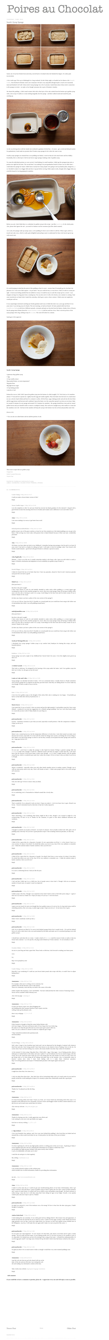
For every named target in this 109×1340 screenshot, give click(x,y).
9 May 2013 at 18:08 (21, 543)
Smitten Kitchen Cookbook (34, 310)
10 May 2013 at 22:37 (26, 705)
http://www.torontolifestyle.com (26, 1177)
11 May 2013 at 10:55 (28, 891)
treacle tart (59, 224)
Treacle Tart (10, 476)
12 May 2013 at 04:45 (25, 1022)
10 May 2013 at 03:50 (32, 611)
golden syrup (25, 482)
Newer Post (11, 1328)
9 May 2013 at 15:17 (26, 494)
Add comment (11, 1275)
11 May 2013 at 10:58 (28, 916)
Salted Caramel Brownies (14, 474)
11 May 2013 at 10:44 (28, 813)
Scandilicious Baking (12, 308)
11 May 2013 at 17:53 (25, 1004)
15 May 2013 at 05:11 (28, 1131)
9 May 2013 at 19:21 (28, 557)
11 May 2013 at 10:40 (28, 765)
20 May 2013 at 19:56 (22, 1185)
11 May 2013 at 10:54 (28, 879)
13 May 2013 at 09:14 (28, 1086)
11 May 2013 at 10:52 (28, 854)
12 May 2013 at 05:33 (27, 1043)
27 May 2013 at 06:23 (30, 1215)
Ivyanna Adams (16, 948)
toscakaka (14, 751)
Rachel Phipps (16, 569)
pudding (34, 482)
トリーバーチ (28, 1013)
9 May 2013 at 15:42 (30, 505)
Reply (13, 500)
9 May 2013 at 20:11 (26, 569)
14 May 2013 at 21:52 (25, 1115)
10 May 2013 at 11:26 (23, 653)
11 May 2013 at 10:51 (28, 839)
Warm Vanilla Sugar (18, 505)
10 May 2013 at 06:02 (34, 641)
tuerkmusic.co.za (24, 1158)
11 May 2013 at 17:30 (25, 981)
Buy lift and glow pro (32, 1106)
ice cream (32, 312)
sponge (40, 482)
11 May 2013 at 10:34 (28, 731)
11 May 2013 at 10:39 (28, 747)
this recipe (48, 938)
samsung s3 (26, 996)
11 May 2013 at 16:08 (26, 969)
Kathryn (14, 653)
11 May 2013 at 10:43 (28, 800)
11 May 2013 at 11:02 (28, 927)
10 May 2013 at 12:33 (29, 666)
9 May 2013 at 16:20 (36, 528)
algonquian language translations (36, 1269)
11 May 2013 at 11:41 (28, 948)
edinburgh (16, 482)
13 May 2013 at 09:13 (28, 1069)
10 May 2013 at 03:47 (25, 582)
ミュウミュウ (32, 1122)
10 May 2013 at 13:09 (34, 678)
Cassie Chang (16, 494)
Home (41, 1328)
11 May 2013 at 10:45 (28, 827)
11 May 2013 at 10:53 (28, 868)
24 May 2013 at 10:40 (28, 1203)
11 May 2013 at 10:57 (28, 903)
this (60, 842)
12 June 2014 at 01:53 (25, 1258)
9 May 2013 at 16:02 (21, 518)
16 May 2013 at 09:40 (25, 1143)
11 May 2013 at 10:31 (28, 719)
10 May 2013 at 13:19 (21, 692)
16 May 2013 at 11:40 (25, 1166)
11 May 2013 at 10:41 (28, 779)
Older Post (71, 1328)
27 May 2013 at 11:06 (28, 1231)
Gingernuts (10, 472)
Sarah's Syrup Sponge (15, 22)
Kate (13, 692)
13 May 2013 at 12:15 (25, 1097)
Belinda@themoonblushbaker (20, 528)
